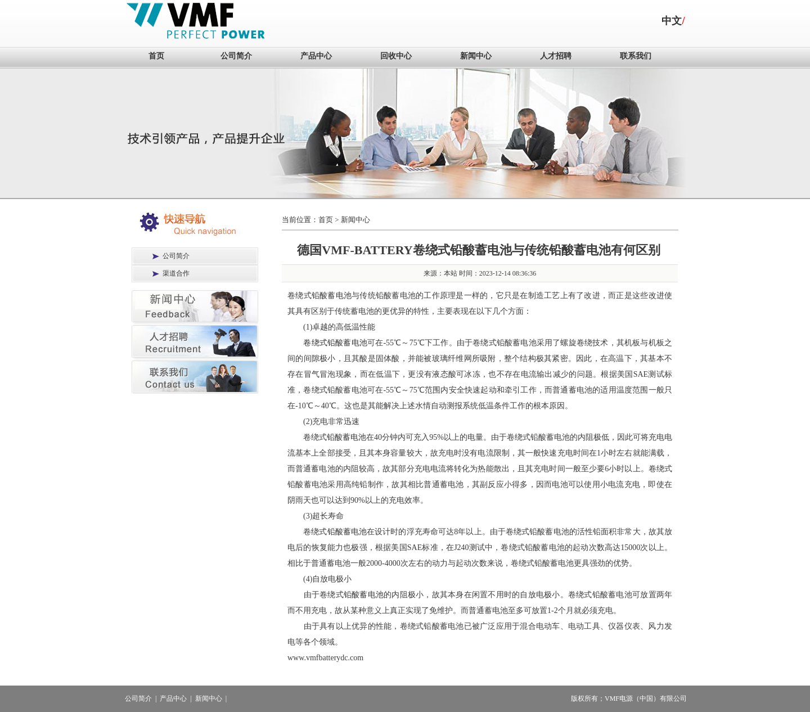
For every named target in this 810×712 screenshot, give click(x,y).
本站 (450, 273)
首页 (156, 56)
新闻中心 (476, 56)
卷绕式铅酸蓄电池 (335, 343)
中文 (672, 20)
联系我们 (635, 56)
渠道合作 (176, 273)
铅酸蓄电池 (332, 295)
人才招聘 (556, 56)
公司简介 (236, 56)
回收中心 (396, 56)
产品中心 (316, 56)
